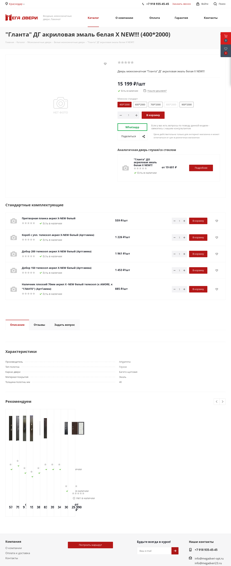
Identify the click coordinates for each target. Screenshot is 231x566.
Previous (217, 402)
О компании (13, 510)
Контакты (11, 520)
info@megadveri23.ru (208, 525)
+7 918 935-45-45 (206, 512)
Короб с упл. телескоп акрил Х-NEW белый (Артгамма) (58, 235)
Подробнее (201, 167)
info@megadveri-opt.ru (209, 520)
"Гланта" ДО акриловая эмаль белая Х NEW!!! (145, 162)
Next (223, 402)
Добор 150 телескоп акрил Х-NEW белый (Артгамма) (56, 268)
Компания (13, 504)
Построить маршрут (90, 507)
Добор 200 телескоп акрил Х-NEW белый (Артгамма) (56, 251)
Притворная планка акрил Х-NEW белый (48, 218)
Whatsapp (132, 127)
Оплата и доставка (17, 515)
